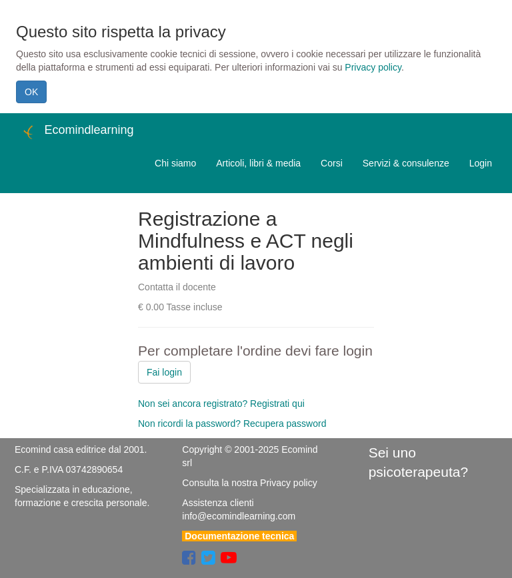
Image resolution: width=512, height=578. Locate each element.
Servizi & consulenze (406, 163)
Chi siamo (175, 163)
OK (31, 92)
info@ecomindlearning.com (238, 516)
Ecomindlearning (77, 132)
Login (480, 163)
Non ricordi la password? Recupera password (232, 423)
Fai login (164, 372)
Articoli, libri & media (258, 163)
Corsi (332, 163)
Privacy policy (373, 67)
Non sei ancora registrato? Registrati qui (221, 403)
